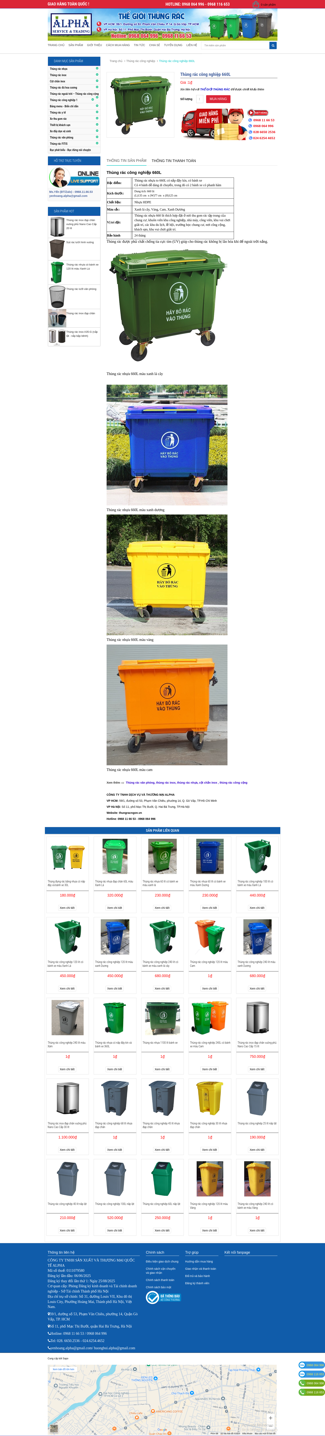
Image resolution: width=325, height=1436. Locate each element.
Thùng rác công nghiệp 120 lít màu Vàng (209, 1205)
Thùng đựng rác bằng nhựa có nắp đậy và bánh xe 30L (66, 883)
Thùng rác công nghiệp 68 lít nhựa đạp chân (113, 1125)
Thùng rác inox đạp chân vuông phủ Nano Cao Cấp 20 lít (81, 224)
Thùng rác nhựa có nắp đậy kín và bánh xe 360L (113, 1044)
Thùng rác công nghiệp (140, 61)
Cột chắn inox (57, 81)
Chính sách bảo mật (158, 1287)
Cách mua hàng (118, 45)
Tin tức (139, 45)
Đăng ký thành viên (197, 1283)
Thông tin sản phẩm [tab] (126, 161)
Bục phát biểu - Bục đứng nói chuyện (70, 150)
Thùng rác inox (58, 75)
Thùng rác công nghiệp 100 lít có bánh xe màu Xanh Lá (255, 883)
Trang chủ (56, 45)
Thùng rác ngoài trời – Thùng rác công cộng (74, 93)
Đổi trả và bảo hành (197, 1276)
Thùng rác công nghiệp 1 (64, 100)
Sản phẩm (76, 45)
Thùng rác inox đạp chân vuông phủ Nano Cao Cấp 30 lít (67, 1125)
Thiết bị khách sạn (60, 125)
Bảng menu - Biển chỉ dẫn (64, 106)
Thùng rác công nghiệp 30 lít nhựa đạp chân (208, 1125)
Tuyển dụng (173, 45)
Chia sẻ (154, 45)
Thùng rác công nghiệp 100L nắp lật (114, 1204)
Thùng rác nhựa (58, 68)
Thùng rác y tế (58, 112)
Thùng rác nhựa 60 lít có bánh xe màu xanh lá (160, 883)
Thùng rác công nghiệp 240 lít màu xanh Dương (256, 963)
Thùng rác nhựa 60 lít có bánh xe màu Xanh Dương (207, 883)
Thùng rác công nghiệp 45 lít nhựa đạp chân (161, 1125)
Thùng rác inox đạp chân (80, 313)
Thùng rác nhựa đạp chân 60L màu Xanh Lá (114, 883)
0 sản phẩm (268, 4)
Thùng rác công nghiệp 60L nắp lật (161, 1204)
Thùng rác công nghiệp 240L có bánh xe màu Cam (210, 1044)
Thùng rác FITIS (58, 143)
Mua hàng (218, 99)
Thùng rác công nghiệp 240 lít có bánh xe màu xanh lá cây (160, 963)
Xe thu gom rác (58, 118)
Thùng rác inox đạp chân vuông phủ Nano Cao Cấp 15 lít (257, 1044)
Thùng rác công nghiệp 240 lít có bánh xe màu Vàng (255, 1205)
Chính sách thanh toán (160, 1280)
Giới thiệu (94, 45)
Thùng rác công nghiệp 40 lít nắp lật (67, 1204)
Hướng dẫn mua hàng (199, 1261)
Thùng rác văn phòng (61, 137)
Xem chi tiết (67, 907)
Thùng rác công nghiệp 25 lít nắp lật (257, 1123)
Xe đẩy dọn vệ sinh (60, 131)
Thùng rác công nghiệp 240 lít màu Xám (67, 1044)
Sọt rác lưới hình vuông (80, 242)
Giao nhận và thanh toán (200, 1268)
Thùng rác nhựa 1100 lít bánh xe (160, 1042)
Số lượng (186, 99)
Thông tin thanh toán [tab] (174, 161)
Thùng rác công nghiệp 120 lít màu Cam (209, 963)
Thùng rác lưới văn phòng (81, 288)
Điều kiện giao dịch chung (162, 1261)
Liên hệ (191, 45)
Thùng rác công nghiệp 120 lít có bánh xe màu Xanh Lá (65, 963)
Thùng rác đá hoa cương (63, 87)
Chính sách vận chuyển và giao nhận (160, 1270)
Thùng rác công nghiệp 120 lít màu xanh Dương (114, 963)
